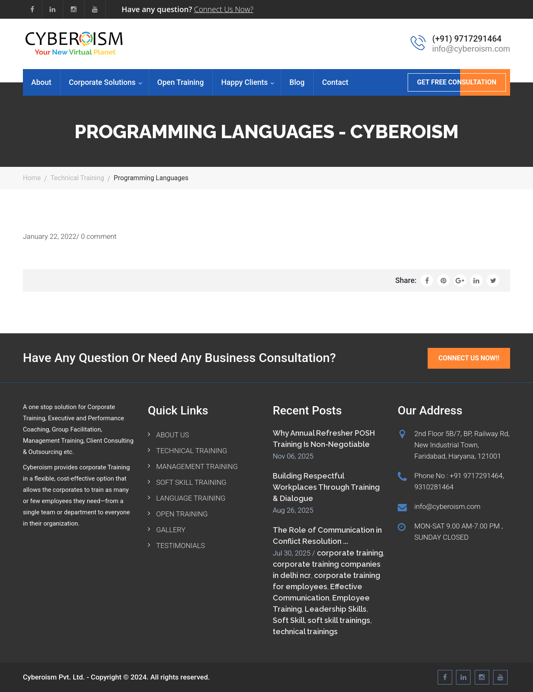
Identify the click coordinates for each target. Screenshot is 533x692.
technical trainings (305, 631)
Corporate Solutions (102, 82)
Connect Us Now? (223, 9)
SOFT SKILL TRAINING (191, 482)
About (41, 82)
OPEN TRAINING (182, 514)
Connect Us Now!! (468, 358)
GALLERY (170, 530)
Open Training (180, 82)
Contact (335, 82)
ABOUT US (172, 435)
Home (32, 178)
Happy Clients (244, 82)
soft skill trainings (339, 620)
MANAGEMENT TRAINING (197, 466)
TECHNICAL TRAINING (191, 450)
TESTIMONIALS (180, 545)
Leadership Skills (335, 609)
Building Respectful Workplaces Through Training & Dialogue (326, 487)
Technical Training (77, 178)
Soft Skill (289, 620)
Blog (296, 82)
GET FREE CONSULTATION (456, 82)
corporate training (350, 552)
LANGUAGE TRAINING (190, 498)
